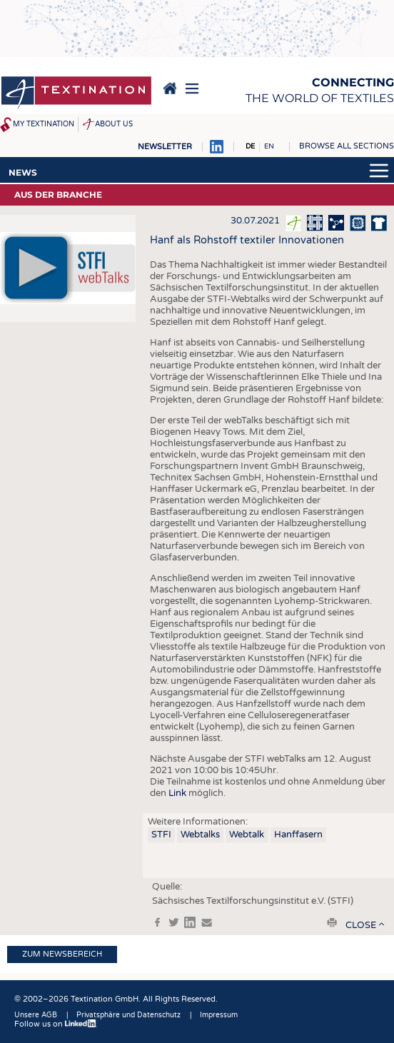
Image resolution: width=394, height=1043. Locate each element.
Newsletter (165, 146)
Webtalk (246, 834)
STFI (161, 834)
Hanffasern (298, 834)
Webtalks (200, 834)
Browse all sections (346, 146)
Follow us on (55, 1024)
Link (177, 793)
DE (250, 146)
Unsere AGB (35, 1015)
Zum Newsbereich (62, 954)
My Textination (43, 124)
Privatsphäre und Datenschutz (128, 1015)
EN (269, 146)
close (360, 925)
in (190, 922)
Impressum (219, 1015)
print (332, 922)
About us (114, 124)
